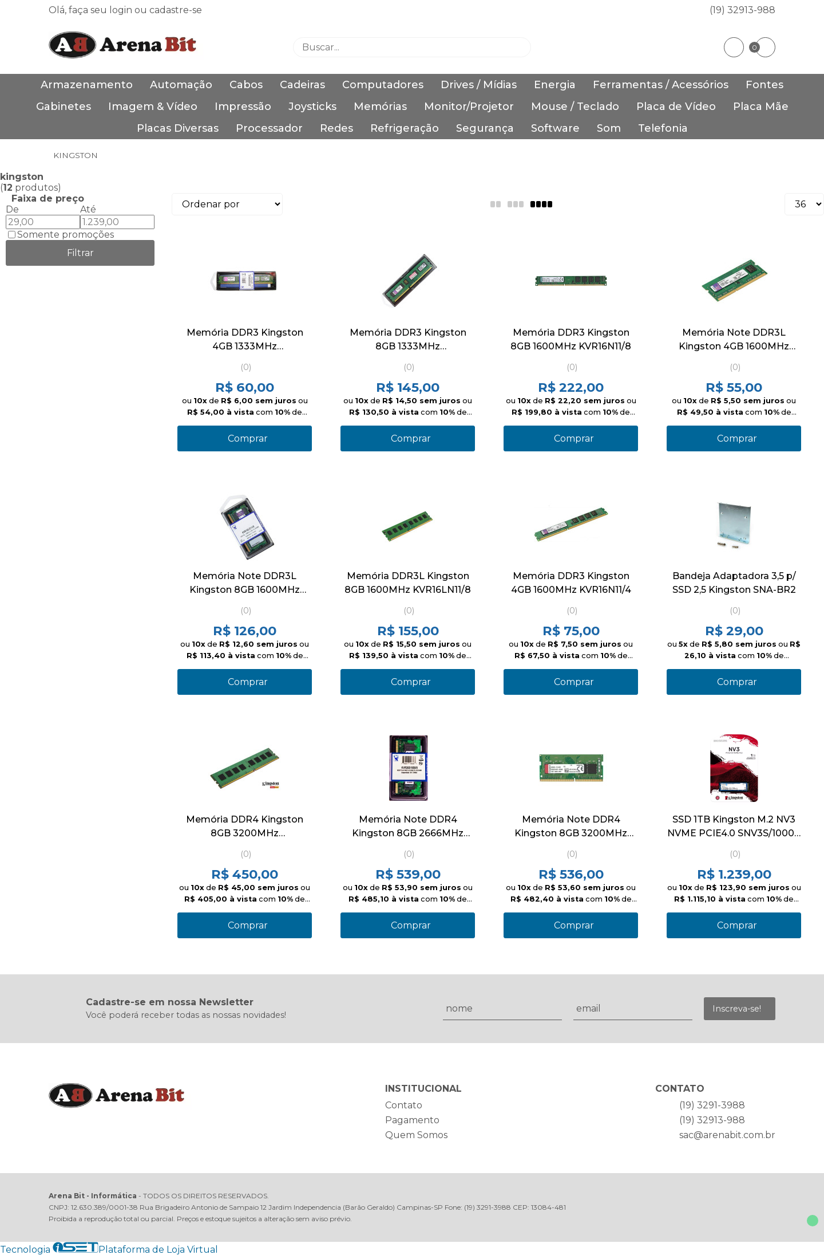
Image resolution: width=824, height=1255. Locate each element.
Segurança (485, 128)
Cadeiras (302, 84)
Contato (403, 1105)
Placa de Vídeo (676, 106)
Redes (336, 128)
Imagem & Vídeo (152, 106)
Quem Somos (416, 1135)
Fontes (764, 84)
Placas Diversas (178, 128)
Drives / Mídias (479, 84)
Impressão (243, 106)
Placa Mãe (761, 106)
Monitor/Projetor (469, 106)
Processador (269, 128)
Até (88, 209)
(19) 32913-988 (742, 10)
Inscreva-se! (736, 1009)
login (121, 10)
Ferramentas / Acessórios (660, 84)
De (12, 209)
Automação (181, 84)
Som (609, 128)
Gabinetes (63, 106)
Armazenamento (87, 84)
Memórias (380, 106)
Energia (555, 84)
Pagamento (412, 1120)
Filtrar (80, 252)
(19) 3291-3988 (712, 1105)
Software (555, 128)
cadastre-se (175, 10)
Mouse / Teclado (575, 106)
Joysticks (312, 106)
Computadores (382, 84)
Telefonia (663, 128)
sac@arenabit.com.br (727, 1135)
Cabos (246, 84)
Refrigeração (404, 128)
